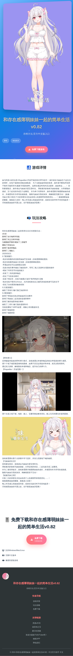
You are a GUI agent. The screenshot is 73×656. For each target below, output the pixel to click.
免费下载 (36, 609)
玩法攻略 (36, 605)
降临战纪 (36, 643)
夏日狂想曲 (36, 631)
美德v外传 (37, 623)
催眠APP (36, 639)
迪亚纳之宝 (36, 627)
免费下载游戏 (36, 149)
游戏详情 (36, 601)
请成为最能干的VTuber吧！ (36, 635)
